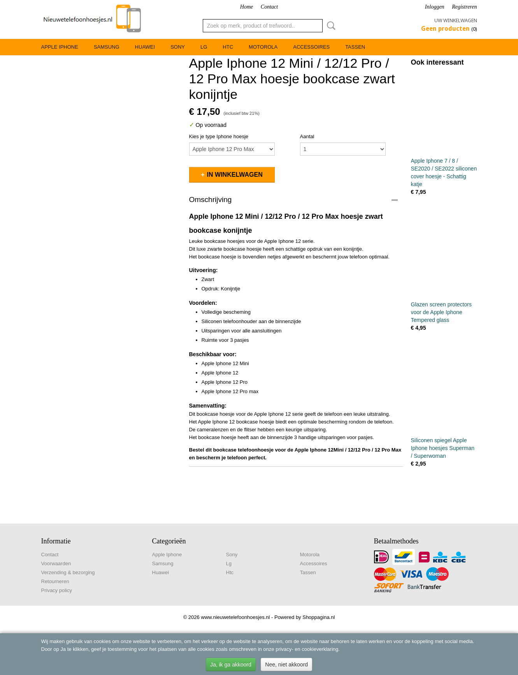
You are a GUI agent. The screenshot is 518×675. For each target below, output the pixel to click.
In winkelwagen (235, 174)
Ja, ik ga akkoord (230, 664)
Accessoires (311, 47)
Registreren (464, 7)
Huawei (145, 47)
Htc (228, 47)
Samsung (106, 47)
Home (246, 7)
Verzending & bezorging (68, 572)
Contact (269, 7)
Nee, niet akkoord (286, 664)
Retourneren (55, 581)
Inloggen (434, 7)
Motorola (263, 47)
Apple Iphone (59, 47)
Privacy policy (56, 590)
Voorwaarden (56, 563)
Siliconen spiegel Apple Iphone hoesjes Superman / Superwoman (442, 448)
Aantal (307, 136)
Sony (177, 47)
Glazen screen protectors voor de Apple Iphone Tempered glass (441, 312)
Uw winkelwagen (455, 20)
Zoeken (329, 26)
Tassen (355, 47)
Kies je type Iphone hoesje (219, 136)
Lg (203, 47)
